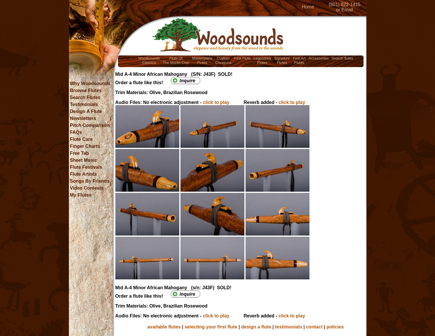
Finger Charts (85, 146)
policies (335, 326)
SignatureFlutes (282, 60)
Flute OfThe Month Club (176, 60)
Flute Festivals (86, 167)
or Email (344, 9)
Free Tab (79, 153)
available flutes (164, 326)
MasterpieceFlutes (202, 60)
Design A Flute (86, 111)
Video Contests (87, 188)
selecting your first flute (211, 326)
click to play (216, 102)
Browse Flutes (86, 90)
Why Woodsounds (90, 83)
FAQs (76, 132)
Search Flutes (85, 97)
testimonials (288, 326)
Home (308, 6)
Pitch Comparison (90, 125)
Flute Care (81, 139)
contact (314, 326)
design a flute (256, 326)
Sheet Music (83, 160)
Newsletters (83, 118)
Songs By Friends (90, 181)
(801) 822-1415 (344, 4)
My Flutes (81, 195)
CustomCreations (223, 60)
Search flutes (342, 58)
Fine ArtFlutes (299, 60)
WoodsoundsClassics (149, 60)
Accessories (319, 58)
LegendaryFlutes (262, 60)
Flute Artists (83, 174)
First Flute (242, 58)
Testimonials (84, 104)
